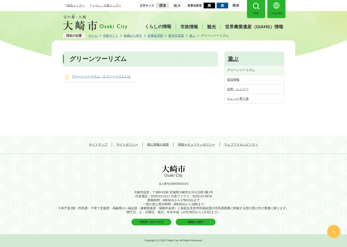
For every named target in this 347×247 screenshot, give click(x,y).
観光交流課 (176, 35)
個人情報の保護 (158, 144)
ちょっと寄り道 (238, 98)
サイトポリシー (127, 144)
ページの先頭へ (333, 231)
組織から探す (133, 35)
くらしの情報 (158, 26)
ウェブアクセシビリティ (241, 144)
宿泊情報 (233, 79)
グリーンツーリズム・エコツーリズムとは (101, 76)
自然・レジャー (238, 89)
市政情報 (189, 27)
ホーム (93, 35)
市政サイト (110, 35)
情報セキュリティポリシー (196, 144)
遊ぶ (192, 35)
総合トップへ (76, 5)
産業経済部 (155, 35)
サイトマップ (98, 144)
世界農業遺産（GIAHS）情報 (254, 27)
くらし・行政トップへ (106, 5)
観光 (211, 27)
